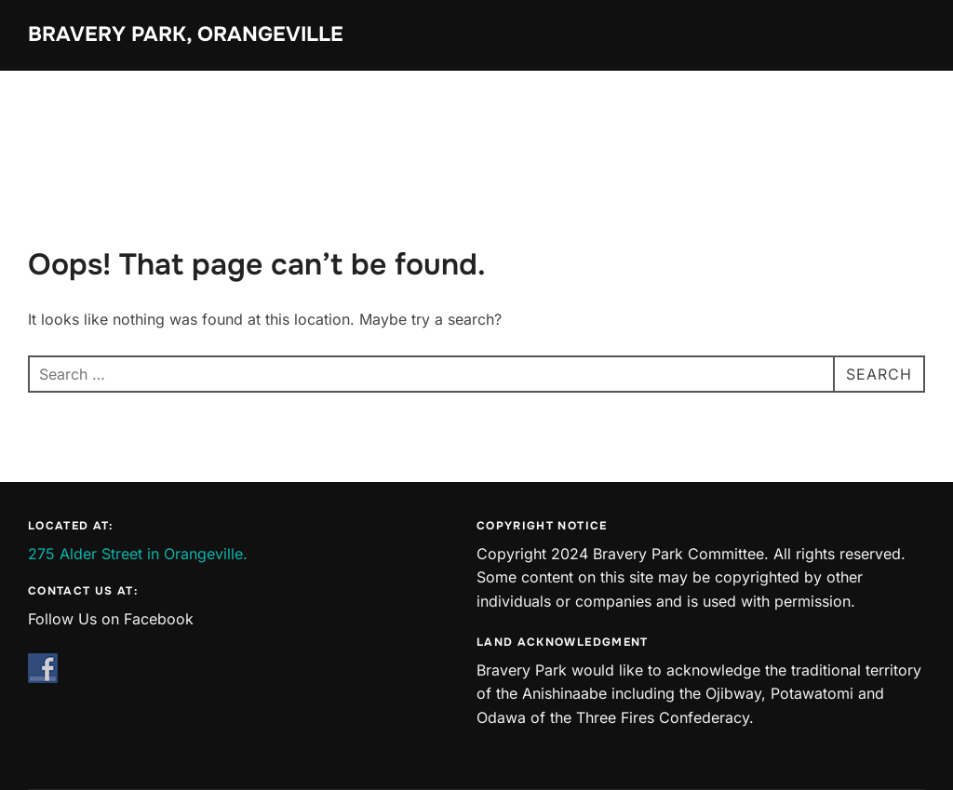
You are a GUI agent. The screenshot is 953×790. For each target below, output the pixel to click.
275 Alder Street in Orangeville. (138, 553)
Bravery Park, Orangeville (185, 34)
